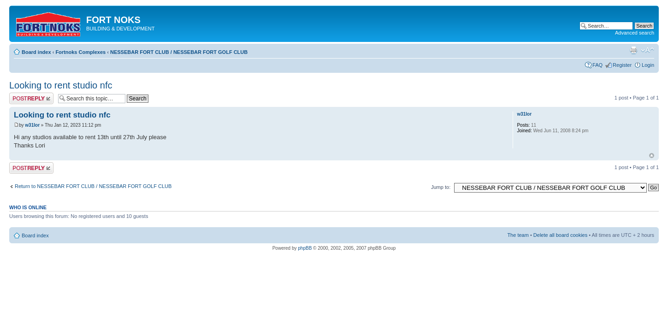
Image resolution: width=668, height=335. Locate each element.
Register (622, 65)
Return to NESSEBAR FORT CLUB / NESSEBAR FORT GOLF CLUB (93, 186)
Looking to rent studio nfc (60, 85)
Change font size (647, 50)
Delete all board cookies (560, 235)
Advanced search (634, 32)
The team (517, 235)
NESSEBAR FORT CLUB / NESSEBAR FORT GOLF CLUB (179, 52)
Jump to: (440, 187)
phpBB (305, 248)
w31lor (32, 125)
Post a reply (31, 98)
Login (648, 65)
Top (651, 155)
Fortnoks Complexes (80, 52)
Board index (36, 52)
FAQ (597, 65)
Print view (633, 50)
